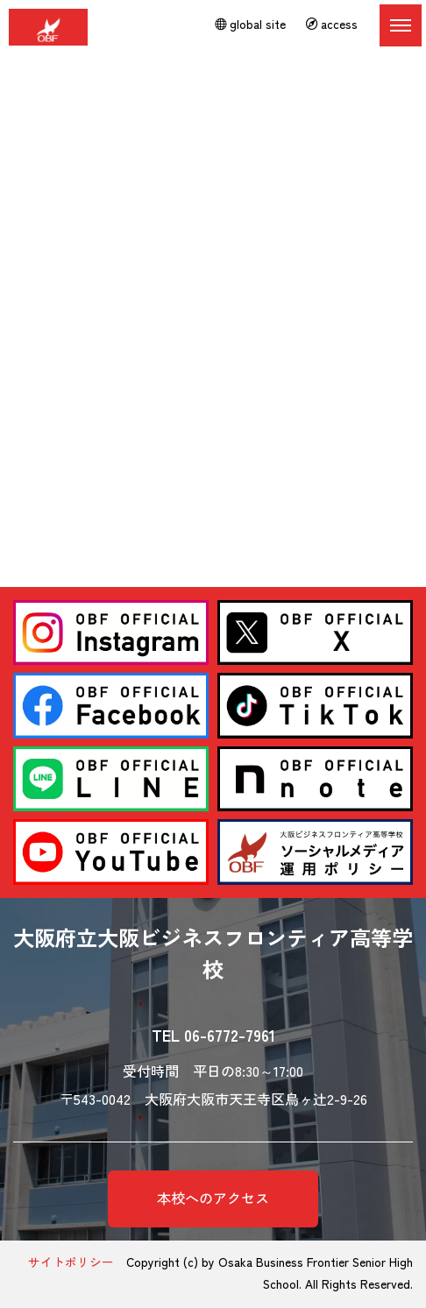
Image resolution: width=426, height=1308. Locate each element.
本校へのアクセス (213, 1197)
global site (250, 23)
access (332, 23)
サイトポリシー (71, 1261)
